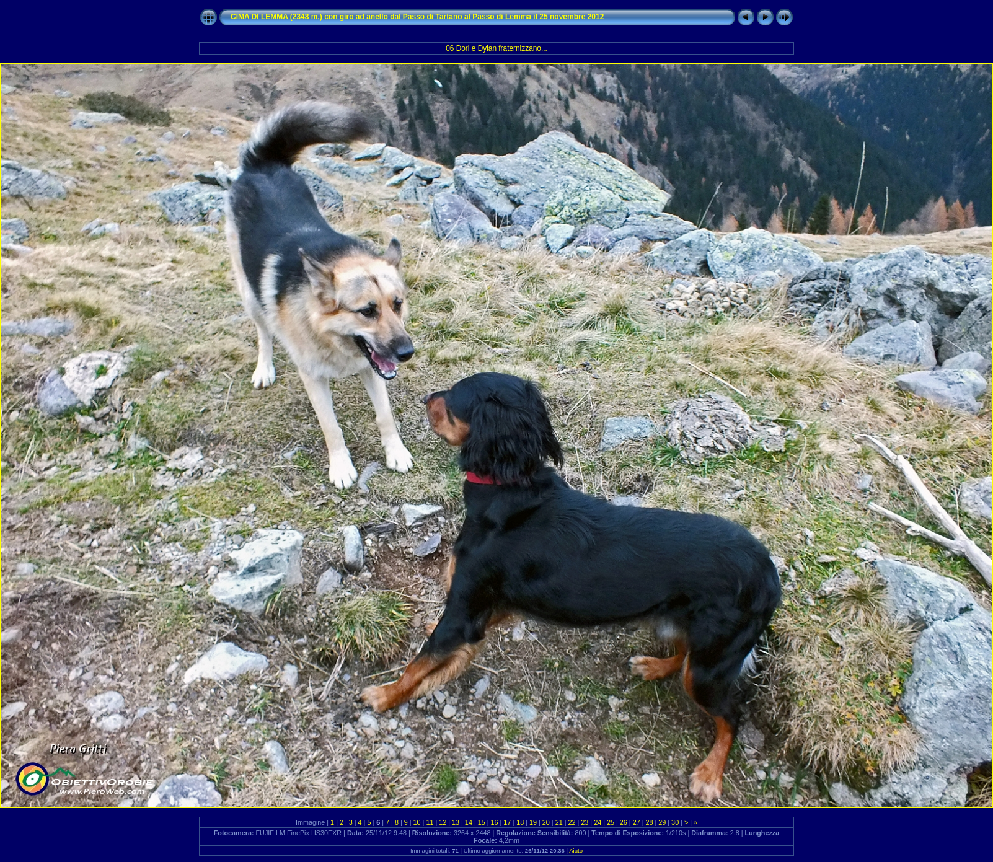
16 (494, 822)
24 (597, 822)
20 (546, 822)
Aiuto (576, 850)
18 (520, 822)
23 (584, 822)
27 (636, 822)
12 (442, 822)
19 (533, 822)
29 (662, 822)
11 (429, 822)
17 (507, 822)
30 (675, 822)
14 (468, 822)
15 (481, 822)
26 (623, 822)
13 (455, 822)
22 (572, 822)
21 (559, 822)
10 (417, 822)
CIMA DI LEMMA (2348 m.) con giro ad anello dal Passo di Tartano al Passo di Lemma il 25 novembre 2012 (417, 16)
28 (649, 822)
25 (610, 822)
